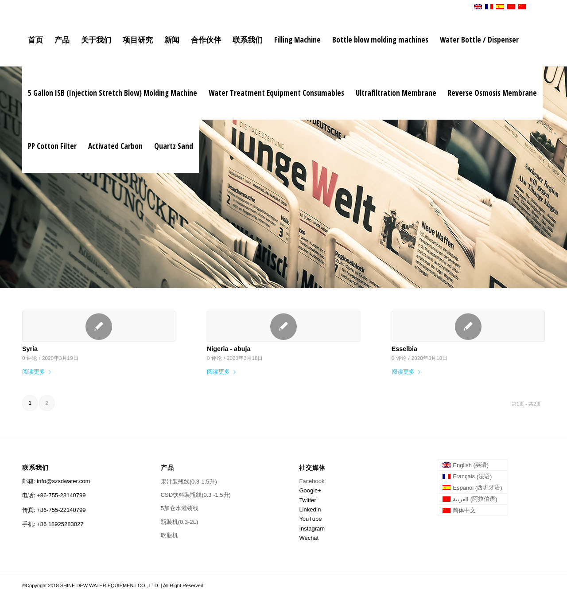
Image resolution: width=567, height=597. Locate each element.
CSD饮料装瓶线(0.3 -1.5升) (196, 495)
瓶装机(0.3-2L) (179, 522)
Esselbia (404, 348)
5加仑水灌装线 (179, 508)
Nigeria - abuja (229, 348)
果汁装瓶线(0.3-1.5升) (189, 481)
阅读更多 (38, 371)
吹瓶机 (169, 535)
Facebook (311, 481)
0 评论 (29, 358)
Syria (30, 348)
